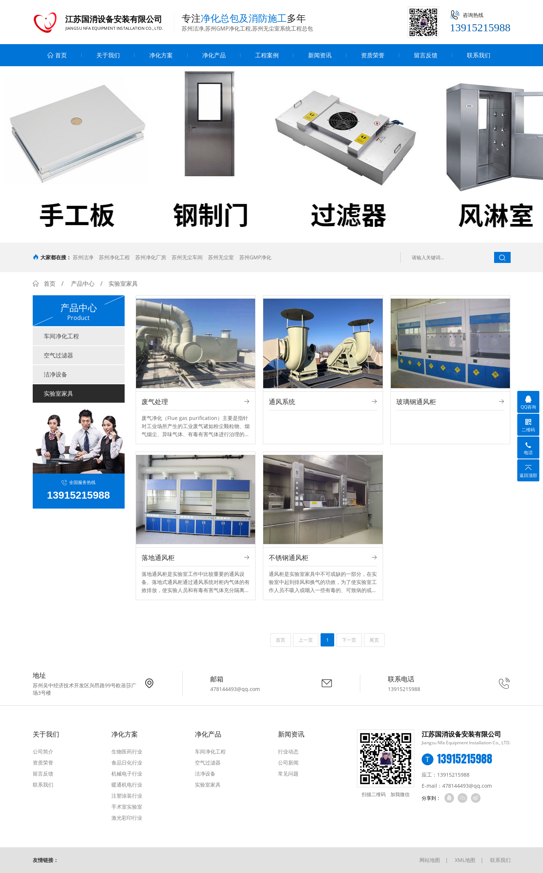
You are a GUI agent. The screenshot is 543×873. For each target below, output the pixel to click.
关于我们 (108, 55)
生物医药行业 (126, 751)
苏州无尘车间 (187, 257)
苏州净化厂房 (150, 257)
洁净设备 (55, 374)
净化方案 (161, 55)
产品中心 (82, 283)
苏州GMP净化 (255, 257)
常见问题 (288, 773)
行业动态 (288, 751)
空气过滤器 (58, 355)
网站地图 (429, 859)
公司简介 (43, 751)
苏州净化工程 (114, 257)
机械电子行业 (126, 773)
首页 (57, 55)
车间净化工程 (61, 336)
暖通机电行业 (126, 784)
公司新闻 (288, 762)
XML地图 (465, 859)
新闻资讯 (320, 55)
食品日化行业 (126, 762)
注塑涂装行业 (126, 795)
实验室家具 (58, 393)
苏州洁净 (83, 257)
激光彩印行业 (126, 817)
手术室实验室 (126, 806)
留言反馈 (425, 55)
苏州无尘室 (221, 257)
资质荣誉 (373, 55)
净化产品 (214, 55)
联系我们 (478, 55)
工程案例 (267, 55)
